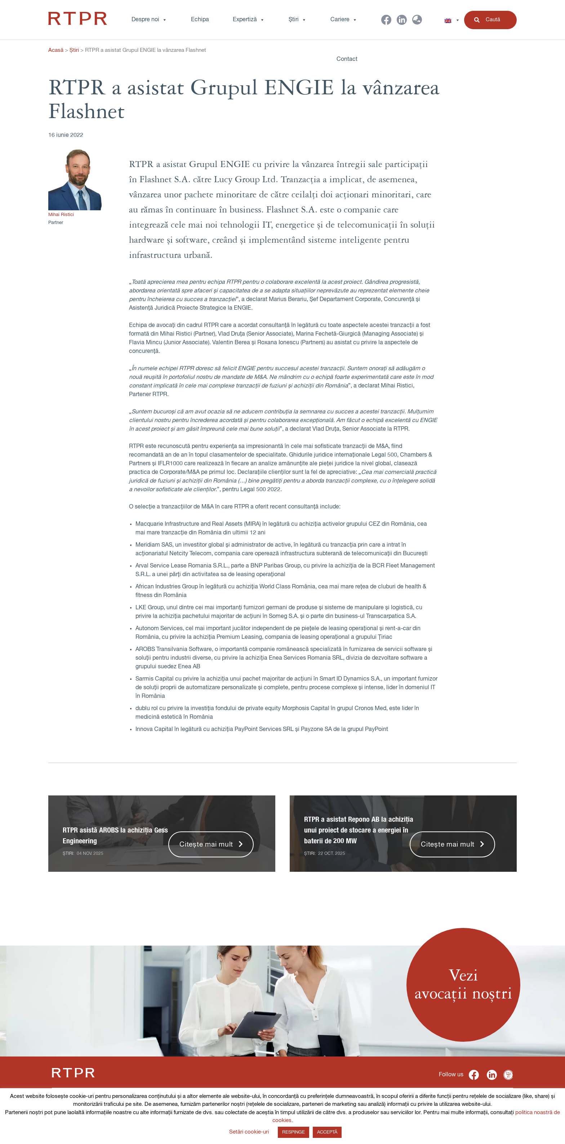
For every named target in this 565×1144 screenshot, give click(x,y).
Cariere (343, 20)
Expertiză (249, 20)
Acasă (55, 50)
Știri (298, 20)
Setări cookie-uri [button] (249, 1132)
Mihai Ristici (61, 214)
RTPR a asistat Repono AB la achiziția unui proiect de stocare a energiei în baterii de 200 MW (358, 830)
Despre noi (149, 20)
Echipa (200, 20)
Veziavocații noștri (463, 985)
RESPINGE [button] (293, 1132)
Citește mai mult (206, 844)
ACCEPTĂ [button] (327, 1132)
